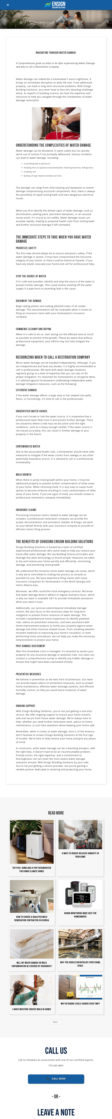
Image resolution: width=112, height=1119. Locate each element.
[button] (15, 5)
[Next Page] (56, 1022)
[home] (56, 5)
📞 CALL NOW (56, 1078)
